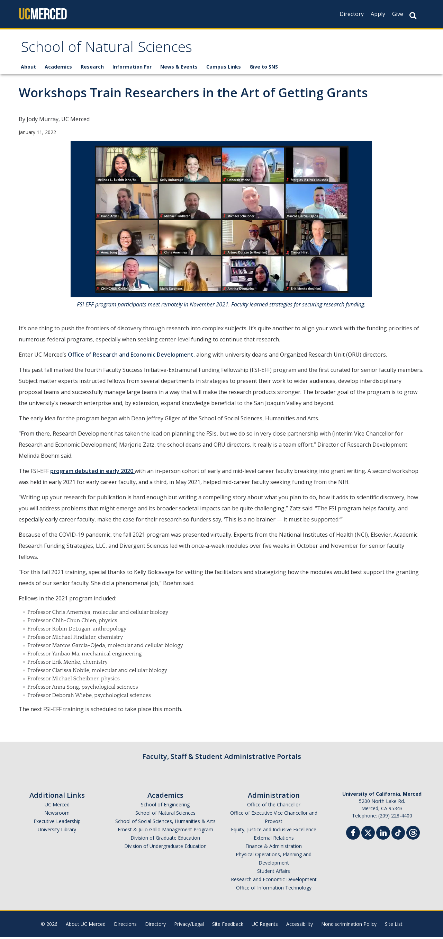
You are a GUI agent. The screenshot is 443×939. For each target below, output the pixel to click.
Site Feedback (227, 925)
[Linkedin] (383, 835)
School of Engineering (165, 806)
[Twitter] (368, 833)
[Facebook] (353, 835)
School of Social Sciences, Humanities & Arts (165, 823)
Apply (378, 14)
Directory (352, 14)
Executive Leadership (57, 823)
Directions (125, 925)
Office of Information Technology (273, 889)
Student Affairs (273, 872)
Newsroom (57, 814)
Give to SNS (264, 68)
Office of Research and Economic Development (130, 356)
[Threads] (413, 833)
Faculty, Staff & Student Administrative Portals (221, 758)
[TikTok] (398, 833)
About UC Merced (86, 925)
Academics (58, 68)
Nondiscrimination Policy (349, 925)
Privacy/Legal (189, 925)
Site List (394, 925)
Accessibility (299, 925)
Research (92, 68)
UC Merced (57, 806)
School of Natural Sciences (113, 49)
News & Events (179, 68)
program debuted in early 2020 (92, 472)
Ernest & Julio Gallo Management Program (165, 831)
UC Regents (265, 925)
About (28, 68)
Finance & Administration (273, 847)
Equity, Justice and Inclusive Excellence (273, 831)
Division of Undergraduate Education (165, 847)
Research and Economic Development (274, 881)
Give (397, 14)
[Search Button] (412, 15)
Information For (132, 68)
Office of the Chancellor (273, 806)
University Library (57, 831)
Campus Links (223, 68)
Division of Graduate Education (165, 839)
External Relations (274, 839)
